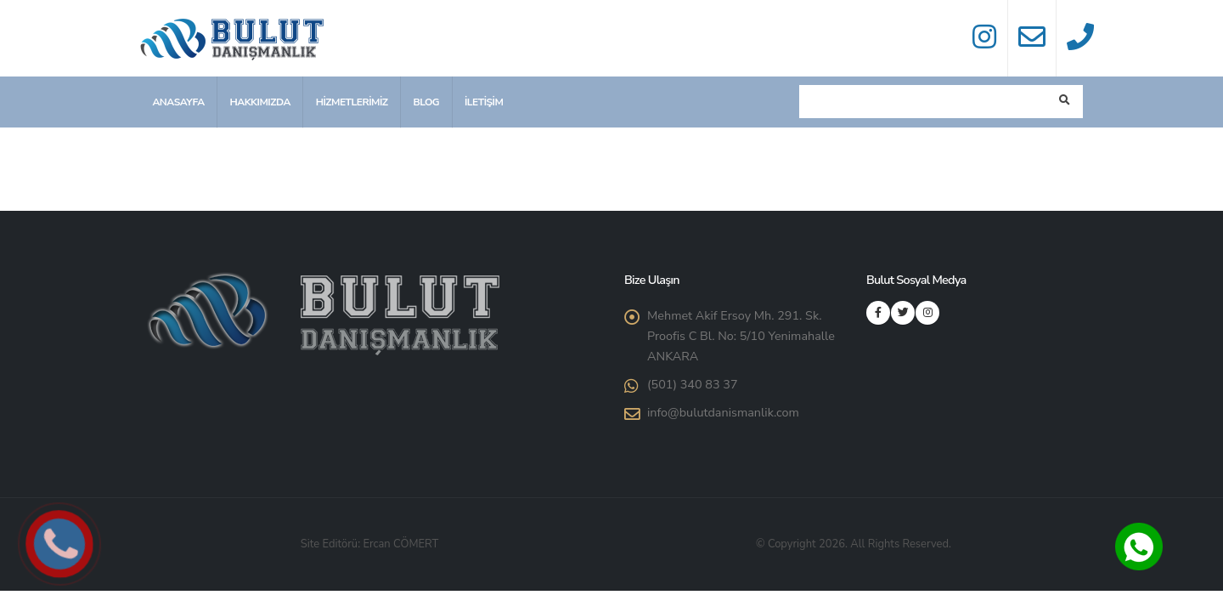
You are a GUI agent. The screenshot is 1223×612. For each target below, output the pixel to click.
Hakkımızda (259, 102)
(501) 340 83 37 (692, 384)
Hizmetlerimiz (352, 102)
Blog (426, 102)
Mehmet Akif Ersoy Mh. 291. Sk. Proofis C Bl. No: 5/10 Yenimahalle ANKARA (741, 336)
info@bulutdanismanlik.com (723, 412)
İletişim (484, 102)
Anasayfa (178, 102)
